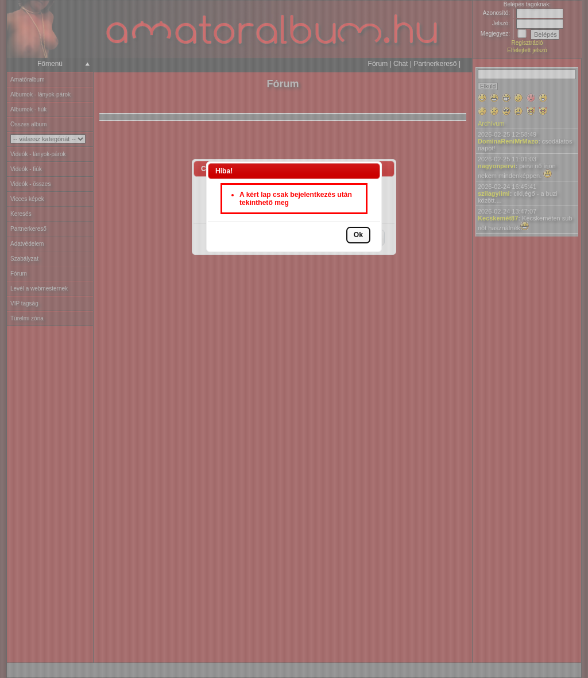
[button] (358, 235)
